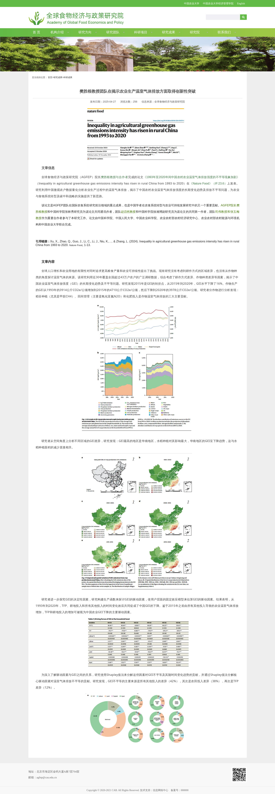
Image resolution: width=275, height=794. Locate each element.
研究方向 (85, 32)
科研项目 (140, 32)
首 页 (36, 32)
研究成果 (168, 32)
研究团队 (112, 32)
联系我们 (224, 32)
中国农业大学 (191, 3)
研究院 (195, 32)
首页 (50, 77)
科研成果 (68, 77)
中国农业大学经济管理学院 (218, 3)
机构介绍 (57, 32)
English (241, 3)
